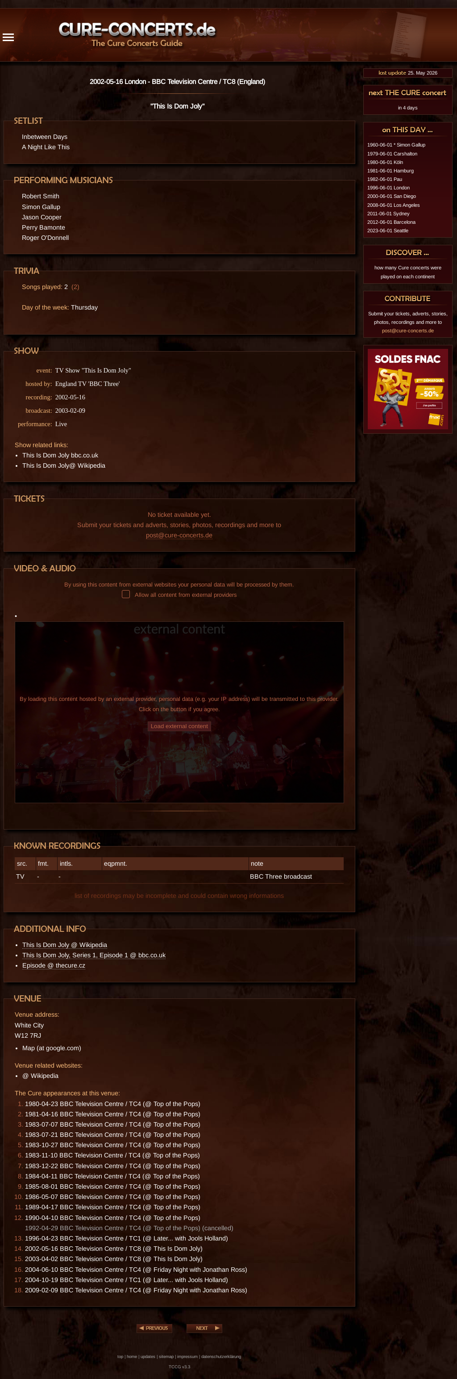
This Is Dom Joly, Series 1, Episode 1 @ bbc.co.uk (94, 955)
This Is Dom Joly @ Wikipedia (64, 944)
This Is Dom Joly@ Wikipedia (63, 465)
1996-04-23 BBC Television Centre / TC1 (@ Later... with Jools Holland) (126, 1238)
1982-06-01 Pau (384, 179)
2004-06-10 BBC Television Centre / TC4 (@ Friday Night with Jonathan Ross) (136, 1269)
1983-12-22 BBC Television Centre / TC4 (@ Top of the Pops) (112, 1165)
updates (148, 1356)
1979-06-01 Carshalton (392, 153)
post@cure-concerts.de (179, 535)
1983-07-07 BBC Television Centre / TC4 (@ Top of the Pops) (112, 1124)
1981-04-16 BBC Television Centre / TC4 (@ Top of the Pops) (112, 1114)
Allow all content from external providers (179, 594)
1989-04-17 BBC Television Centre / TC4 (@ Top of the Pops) (112, 1207)
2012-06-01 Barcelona (391, 222)
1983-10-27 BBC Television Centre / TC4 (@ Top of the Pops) (112, 1144)
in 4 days (408, 107)
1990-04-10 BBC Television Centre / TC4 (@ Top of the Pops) (112, 1217)
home (132, 1356)
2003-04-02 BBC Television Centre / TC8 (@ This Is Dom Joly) (114, 1258)
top (120, 1356)
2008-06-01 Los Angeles (393, 205)
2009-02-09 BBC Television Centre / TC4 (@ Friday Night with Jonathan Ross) (136, 1290)
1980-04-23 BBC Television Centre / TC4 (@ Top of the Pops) (112, 1103)
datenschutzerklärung (221, 1356)
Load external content (179, 726)
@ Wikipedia (40, 1075)
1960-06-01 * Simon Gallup (396, 144)
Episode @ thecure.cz (53, 965)
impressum (187, 1356)
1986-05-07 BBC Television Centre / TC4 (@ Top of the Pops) (112, 1196)
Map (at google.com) (51, 1048)
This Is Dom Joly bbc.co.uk (60, 455)
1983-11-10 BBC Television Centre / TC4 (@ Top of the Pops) (112, 1155)
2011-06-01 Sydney (388, 213)
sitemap (166, 1356)
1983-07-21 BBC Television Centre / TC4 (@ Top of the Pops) (112, 1134)
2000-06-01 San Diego (391, 196)
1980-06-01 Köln (385, 162)
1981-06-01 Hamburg (390, 170)
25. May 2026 (407, 72)
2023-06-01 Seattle (387, 230)
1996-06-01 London (388, 187)
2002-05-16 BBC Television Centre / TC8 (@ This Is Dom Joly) (114, 1248)
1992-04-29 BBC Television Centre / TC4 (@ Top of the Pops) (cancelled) (129, 1228)
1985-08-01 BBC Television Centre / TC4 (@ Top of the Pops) (112, 1186)
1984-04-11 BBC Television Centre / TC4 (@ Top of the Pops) (112, 1176)
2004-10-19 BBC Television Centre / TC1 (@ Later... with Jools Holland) (126, 1279)
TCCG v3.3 (179, 1366)
